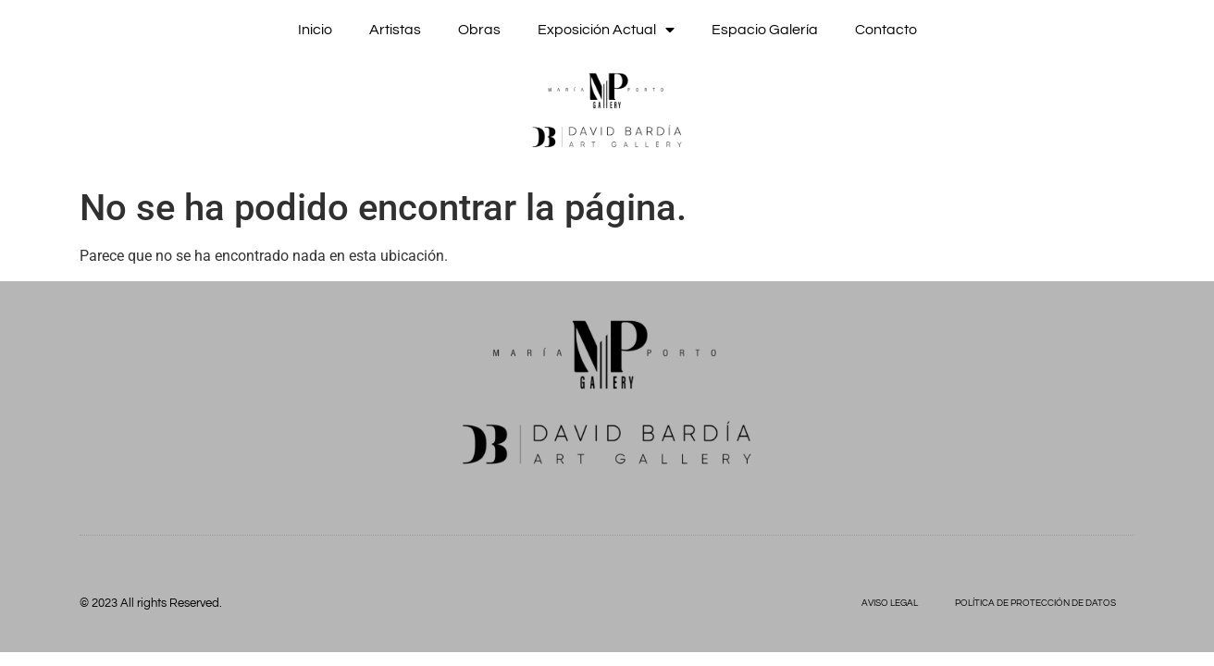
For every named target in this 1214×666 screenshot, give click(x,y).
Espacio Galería (765, 29)
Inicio (315, 29)
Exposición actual (606, 29)
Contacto (886, 29)
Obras (479, 29)
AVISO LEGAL (889, 603)
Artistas (395, 29)
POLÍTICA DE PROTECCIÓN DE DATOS (1035, 603)
